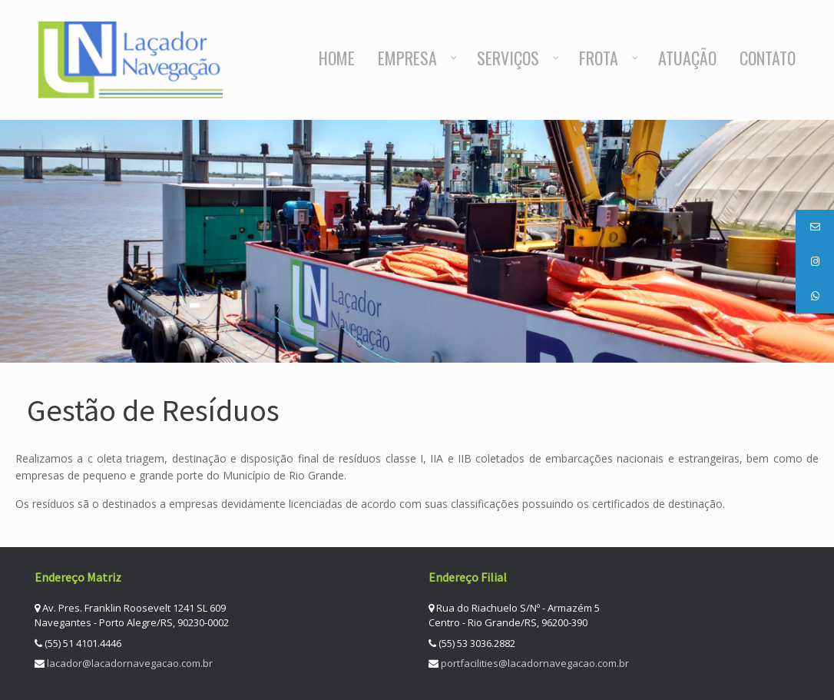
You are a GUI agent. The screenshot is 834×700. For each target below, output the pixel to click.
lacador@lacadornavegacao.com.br (130, 663)
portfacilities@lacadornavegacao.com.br (535, 663)
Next (801, 330)
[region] (417, 241)
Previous (771, 330)
